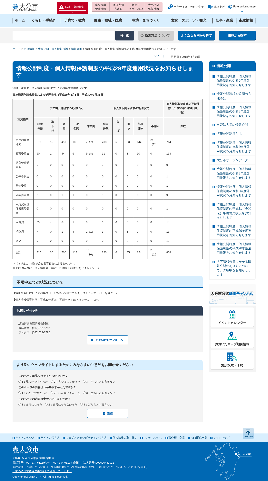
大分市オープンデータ (232, 160)
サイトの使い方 (25, 437)
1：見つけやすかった (35, 381)
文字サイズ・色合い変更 (189, 6)
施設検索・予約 (232, 365)
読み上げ (219, 6)
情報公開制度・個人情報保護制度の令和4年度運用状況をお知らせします (234, 147)
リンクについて (153, 437)
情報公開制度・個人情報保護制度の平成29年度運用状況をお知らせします (234, 231)
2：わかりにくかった (67, 393)
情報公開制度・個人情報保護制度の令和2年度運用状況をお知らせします (234, 191)
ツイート (159, 56)
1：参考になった (32, 404)
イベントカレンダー (232, 323)
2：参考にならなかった (62, 404)
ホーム (17, 48)
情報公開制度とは (229, 133)
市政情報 (29, 48)
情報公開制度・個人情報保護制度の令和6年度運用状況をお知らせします (234, 81)
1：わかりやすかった (35, 393)
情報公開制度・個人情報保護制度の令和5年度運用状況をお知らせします (234, 111)
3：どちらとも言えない (100, 381)
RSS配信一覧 (199, 437)
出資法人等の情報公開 (232, 124)
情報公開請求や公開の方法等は (234, 96)
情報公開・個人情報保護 (53, 48)
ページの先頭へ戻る (248, 433)
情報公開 (76, 48)
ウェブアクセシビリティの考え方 (86, 437)
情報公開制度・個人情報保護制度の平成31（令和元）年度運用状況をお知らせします (234, 211)
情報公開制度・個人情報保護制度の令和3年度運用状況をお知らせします (234, 173)
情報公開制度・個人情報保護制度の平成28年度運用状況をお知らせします (234, 248)
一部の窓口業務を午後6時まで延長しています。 (42, 471)
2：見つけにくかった (67, 381)
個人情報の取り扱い (125, 437)
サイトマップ (221, 437)
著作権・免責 (176, 437)
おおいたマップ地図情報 (232, 344)
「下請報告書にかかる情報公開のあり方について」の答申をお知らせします (234, 268)
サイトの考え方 (50, 437)
